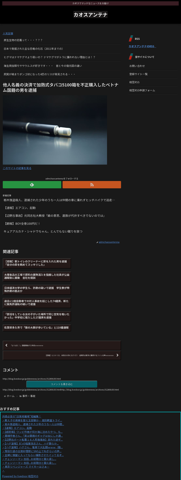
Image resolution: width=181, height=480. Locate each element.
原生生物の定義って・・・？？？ (23, 40)
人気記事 (8, 33)
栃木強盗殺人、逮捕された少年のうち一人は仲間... (34, 392)
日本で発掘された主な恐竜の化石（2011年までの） (34, 49)
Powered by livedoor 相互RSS (20, 444)
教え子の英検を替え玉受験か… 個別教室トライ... (33, 388)
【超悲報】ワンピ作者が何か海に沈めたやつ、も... (34, 399)
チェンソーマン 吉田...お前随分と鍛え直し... (30, 426)
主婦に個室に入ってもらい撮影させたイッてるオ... (34, 422)
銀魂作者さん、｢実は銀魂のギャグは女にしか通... (34, 403)
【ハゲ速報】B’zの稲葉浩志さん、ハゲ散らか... (32, 411)
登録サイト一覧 (138, 74)
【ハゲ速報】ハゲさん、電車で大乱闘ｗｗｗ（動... (34, 415)
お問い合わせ (137, 66)
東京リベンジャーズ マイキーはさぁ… (27, 434)
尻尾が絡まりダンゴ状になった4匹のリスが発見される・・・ (40, 74)
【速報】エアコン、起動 (18, 395)
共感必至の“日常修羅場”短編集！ (21, 384)
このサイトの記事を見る (17, 168)
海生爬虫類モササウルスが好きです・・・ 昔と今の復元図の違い (43, 66)
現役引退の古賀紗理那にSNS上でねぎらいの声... (33, 419)
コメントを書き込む (62, 351)
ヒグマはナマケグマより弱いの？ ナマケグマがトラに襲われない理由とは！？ (49, 57)
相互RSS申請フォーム (142, 90)
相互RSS (134, 82)
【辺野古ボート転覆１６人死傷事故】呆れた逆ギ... (34, 407)
